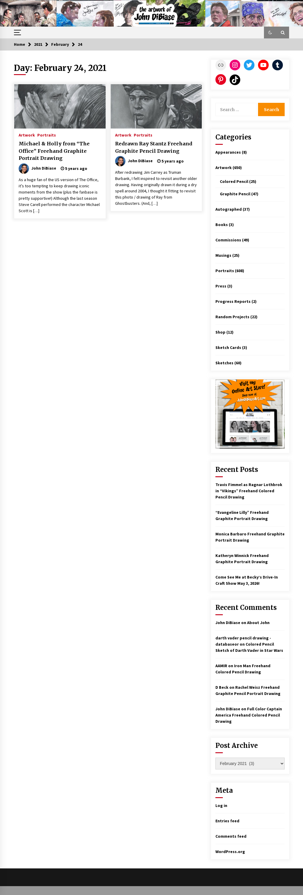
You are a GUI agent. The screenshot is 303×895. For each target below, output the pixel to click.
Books (221, 224)
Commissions (228, 240)
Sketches (224, 363)
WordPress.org (230, 851)
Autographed (228, 209)
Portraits (46, 134)
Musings (223, 255)
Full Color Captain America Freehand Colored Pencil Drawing (248, 715)
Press (220, 286)
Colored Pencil (234, 181)
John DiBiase (227, 622)
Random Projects (232, 316)
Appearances (228, 152)
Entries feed (227, 820)
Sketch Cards (228, 347)
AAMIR (221, 665)
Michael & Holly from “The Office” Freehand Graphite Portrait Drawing (54, 151)
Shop (220, 332)
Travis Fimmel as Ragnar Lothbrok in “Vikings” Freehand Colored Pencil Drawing (248, 491)
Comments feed (230, 836)
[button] (270, 32)
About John (258, 622)
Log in (221, 805)
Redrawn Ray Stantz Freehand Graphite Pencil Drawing (153, 147)
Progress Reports (233, 301)
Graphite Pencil (235, 193)
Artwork (27, 134)
